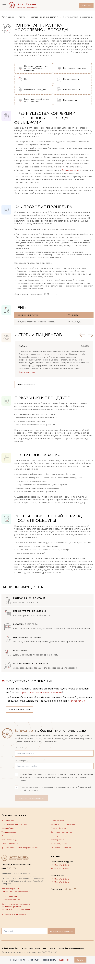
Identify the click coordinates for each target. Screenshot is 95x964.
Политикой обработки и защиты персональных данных (58, 774)
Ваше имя (19, 748)
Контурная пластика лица (61, 832)
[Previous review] (82, 334)
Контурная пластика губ (61, 848)
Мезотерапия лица (59, 836)
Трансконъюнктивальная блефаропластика (19, 848)
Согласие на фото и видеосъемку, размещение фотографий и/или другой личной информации (15, 906)
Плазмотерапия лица (60, 820)
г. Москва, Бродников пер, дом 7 (16, 864)
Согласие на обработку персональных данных (11, 897)
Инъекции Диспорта (59, 844)
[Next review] (91, 334)
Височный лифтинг (9, 828)
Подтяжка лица (7, 820)
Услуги (22, 17)
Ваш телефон (20, 761)
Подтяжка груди (8, 836)
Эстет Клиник (7, 17)
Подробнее (64, 960)
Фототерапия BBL (58, 840)
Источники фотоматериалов (13, 914)
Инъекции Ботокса (58, 828)
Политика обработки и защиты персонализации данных (15, 890)
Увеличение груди (9, 832)
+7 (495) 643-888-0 (60, 865)
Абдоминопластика (9, 844)
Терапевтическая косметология (44, 17)
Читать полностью (27, 372)
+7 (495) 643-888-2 (60, 868)
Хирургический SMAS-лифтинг (14, 824)
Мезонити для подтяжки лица (63, 824)
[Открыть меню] (4, 5)
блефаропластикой (70, 170)
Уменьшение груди (9, 840)
